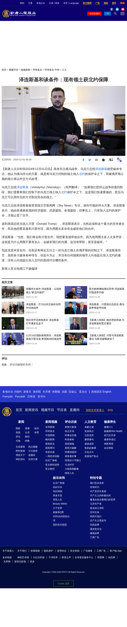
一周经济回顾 (52, 456)
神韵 (22, 3)
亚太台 (83, 391)
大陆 (18, 440)
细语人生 (69, 473)
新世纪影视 (20, 561)
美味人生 (57, 499)
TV (108, 13)
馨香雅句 (89, 439)
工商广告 (94, 537)
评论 (18, 436)
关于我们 (22, 550)
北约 (82, 174)
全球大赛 (33, 459)
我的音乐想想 (60, 524)
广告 (97, 3)
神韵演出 (20, 459)
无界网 (6, 561)
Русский (20, 396)
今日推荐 (33, 451)
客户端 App (116, 550)
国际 (18, 428)
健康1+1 (108, 427)
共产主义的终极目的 (100, 495)
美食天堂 (57, 495)
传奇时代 (94, 487)
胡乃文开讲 (110, 435)
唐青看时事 (70, 456)
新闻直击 (50, 443)
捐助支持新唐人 (95, 410)
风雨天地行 (96, 516)
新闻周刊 (50, 448)
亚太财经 (50, 469)
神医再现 (108, 443)
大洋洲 (46, 391)
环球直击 (37, 69)
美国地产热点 (91, 456)
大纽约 (18, 391)
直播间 (75, 410)
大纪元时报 (38, 557)
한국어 (41, 396)
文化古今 (89, 452)
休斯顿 (56, 391)
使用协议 (61, 550)
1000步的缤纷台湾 (61, 518)
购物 (122, 3)
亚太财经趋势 (52, 464)
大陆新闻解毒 (72, 469)
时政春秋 (69, 439)
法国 (64, 391)
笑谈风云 (89, 431)
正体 (51, 3)
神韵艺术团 (23, 557)
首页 (4, 69)
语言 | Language (71, 3)
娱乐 (36, 428)
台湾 (27, 432)
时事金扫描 (70, 435)
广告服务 (88, 550)
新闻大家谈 (70, 427)
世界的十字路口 (73, 460)
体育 (36, 432)
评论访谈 (71, 421)
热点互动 (69, 431)
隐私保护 (48, 550)
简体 (57, 3)
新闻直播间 (95, 13)
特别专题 (96, 477)
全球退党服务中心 (84, 557)
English (107, 391)
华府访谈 (50, 452)
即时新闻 (20, 451)
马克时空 (69, 464)
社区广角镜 (51, 460)
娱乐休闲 (59, 477)
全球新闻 (50, 427)
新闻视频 (51, 421)
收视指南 (35, 550)
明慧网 (100, 557)
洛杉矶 (37, 391)
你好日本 (57, 487)
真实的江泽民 (97, 508)
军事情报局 (70, 452)
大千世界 (57, 508)
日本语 (31, 396)
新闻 (21, 421)
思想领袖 (69, 443)
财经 (27, 436)
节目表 (62, 410)
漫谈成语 (89, 443)
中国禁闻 (50, 435)
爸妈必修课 (90, 448)
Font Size (110, 159)
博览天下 (20, 455)
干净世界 (53, 557)
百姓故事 (94, 524)
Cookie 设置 (63, 583)
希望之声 (66, 557)
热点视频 (33, 446)
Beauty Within (60, 503)
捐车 (114, 3)
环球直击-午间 (52, 69)
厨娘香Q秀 (58, 512)
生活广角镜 (58, 483)
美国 (18, 432)
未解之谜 (89, 427)
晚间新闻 (50, 439)
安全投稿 (74, 550)
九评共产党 (96, 503)
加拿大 (27, 391)
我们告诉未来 (97, 483)
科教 (27, 440)
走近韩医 (108, 448)
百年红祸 (94, 512)
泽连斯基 (101, 169)
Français (7, 396)
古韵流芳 (89, 435)
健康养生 (110, 421)
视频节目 (13, 69)
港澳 (27, 428)
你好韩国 (57, 491)
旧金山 (73, 391)
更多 (32, 561)
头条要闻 (20, 446)
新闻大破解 (70, 448)
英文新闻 (87, 3)
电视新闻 (25, 69)
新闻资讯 (31, 410)
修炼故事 (94, 533)
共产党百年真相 (98, 491)
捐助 (106, 3)
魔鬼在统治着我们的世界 (102, 499)
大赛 (30, 3)
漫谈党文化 (96, 529)
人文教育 (90, 421)
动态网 (111, 557)
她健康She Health (113, 431)
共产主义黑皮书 (98, 520)
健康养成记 (110, 439)
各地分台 (40, 3)
